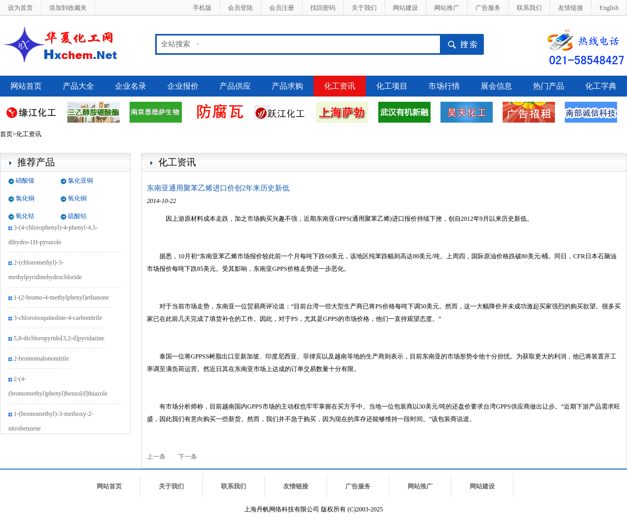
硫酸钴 (77, 216)
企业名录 (130, 86)
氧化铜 (77, 198)
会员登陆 (240, 7)
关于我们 (364, 7)
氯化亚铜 (80, 180)
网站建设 (405, 7)
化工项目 (392, 86)
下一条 (187, 456)
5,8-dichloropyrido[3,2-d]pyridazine (59, 339)
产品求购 (287, 86)
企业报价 (183, 86)
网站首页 (26, 86)
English (609, 7)
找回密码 (322, 7)
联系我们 (529, 7)
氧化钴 (25, 216)
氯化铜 (25, 198)
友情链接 (570, 7)
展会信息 (496, 86)
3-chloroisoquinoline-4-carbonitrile (58, 318)
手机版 (202, 7)
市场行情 (444, 86)
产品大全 (78, 86)
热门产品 (548, 86)
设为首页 (20, 7)
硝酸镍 (25, 180)
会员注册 (281, 7)
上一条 (156, 456)
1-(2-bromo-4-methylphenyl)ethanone (61, 298)
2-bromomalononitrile (41, 359)
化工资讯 (339, 86)
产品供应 (235, 86)
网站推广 (446, 7)
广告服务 (488, 7)
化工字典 (601, 86)
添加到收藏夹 (68, 7)
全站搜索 (175, 44)
